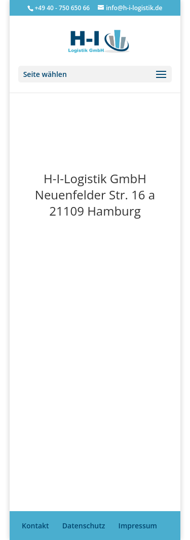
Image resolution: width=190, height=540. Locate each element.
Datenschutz (83, 525)
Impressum (138, 525)
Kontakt (35, 525)
